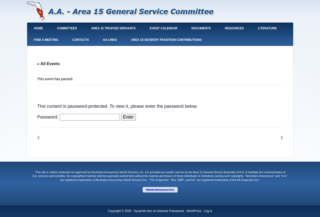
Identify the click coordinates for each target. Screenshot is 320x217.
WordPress (194, 211)
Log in (208, 211)
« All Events (48, 64)
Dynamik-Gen (143, 211)
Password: (78, 117)
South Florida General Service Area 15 (121, 12)
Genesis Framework (170, 211)
